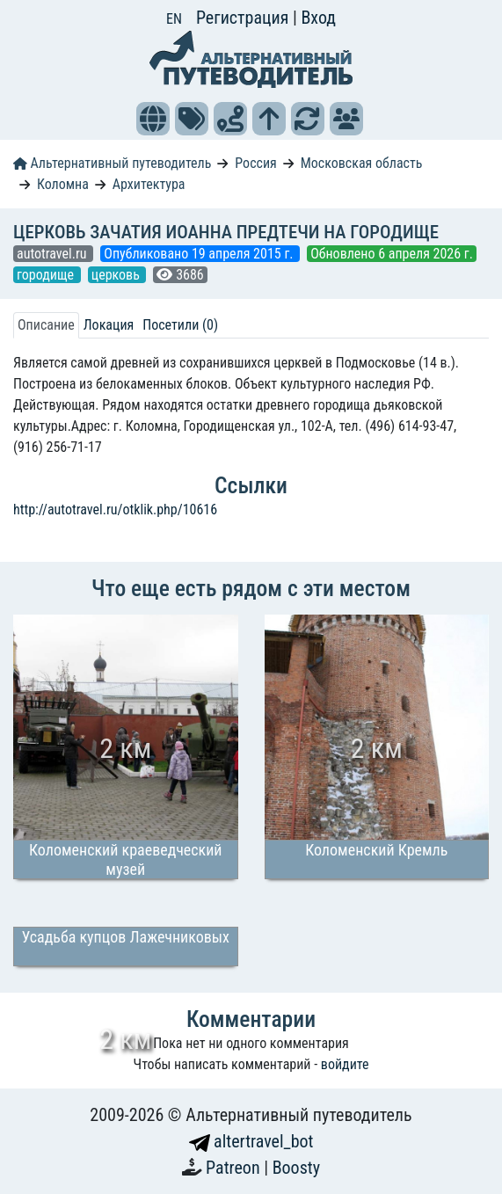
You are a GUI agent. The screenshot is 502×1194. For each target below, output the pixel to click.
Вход (318, 17)
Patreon (235, 1167)
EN (174, 19)
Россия (255, 163)
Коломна (63, 184)
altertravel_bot (251, 1141)
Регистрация (244, 17)
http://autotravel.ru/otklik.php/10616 (115, 509)
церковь (117, 274)
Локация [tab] (109, 325)
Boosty (296, 1167)
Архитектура (149, 184)
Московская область (362, 163)
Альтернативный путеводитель (112, 163)
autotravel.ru (53, 253)
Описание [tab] (46, 325)
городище (47, 274)
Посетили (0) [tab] (180, 325)
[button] (153, 119)
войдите (345, 1064)
